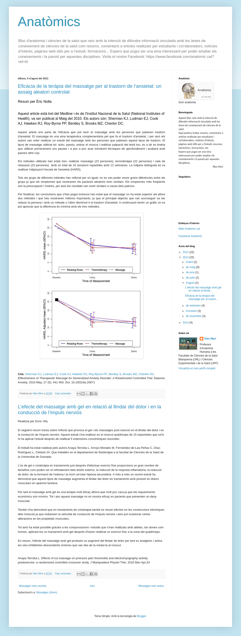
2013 (186, 257)
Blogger (141, 616)
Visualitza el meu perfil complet (197, 368)
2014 (186, 322)
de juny (190, 272)
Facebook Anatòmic (190, 236)
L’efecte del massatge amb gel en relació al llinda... (203, 289)
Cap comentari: (63, 393)
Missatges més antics (151, 586)
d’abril (190, 262)
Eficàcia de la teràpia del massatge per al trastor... (201, 297)
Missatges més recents (32, 586)
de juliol (191, 277)
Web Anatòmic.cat (189, 228)
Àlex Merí (210, 338)
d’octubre (192, 311)
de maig (191, 267)
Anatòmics (49, 21)
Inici (92, 586)
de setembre (194, 305)
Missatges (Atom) (46, 592)
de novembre (194, 316)
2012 (186, 252)
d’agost (190, 282)
